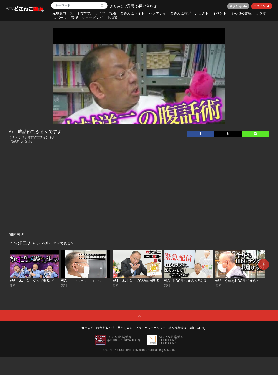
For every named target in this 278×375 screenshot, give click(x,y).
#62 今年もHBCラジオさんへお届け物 (246, 281)
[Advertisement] (139, 197)
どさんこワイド (132, 13)
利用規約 (87, 328)
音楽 (74, 18)
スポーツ (60, 18)
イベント (220, 13)
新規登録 (238, 6)
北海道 (112, 18)
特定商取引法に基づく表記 (114, 328)
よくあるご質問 (122, 6)
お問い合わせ (146, 6)
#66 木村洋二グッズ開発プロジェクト (40, 281)
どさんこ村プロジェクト (189, 13)
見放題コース (62, 13)
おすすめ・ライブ (91, 13)
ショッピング (92, 18)
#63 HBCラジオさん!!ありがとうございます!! (200, 281)
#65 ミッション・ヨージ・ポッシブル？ (93, 281)
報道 (112, 13)
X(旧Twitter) (197, 328)
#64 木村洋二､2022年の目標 (136, 281)
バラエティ (157, 13)
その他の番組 (241, 13)
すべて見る (63, 243)
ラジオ (261, 13)
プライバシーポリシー (150, 328)
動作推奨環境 (177, 328)
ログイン (261, 6)
